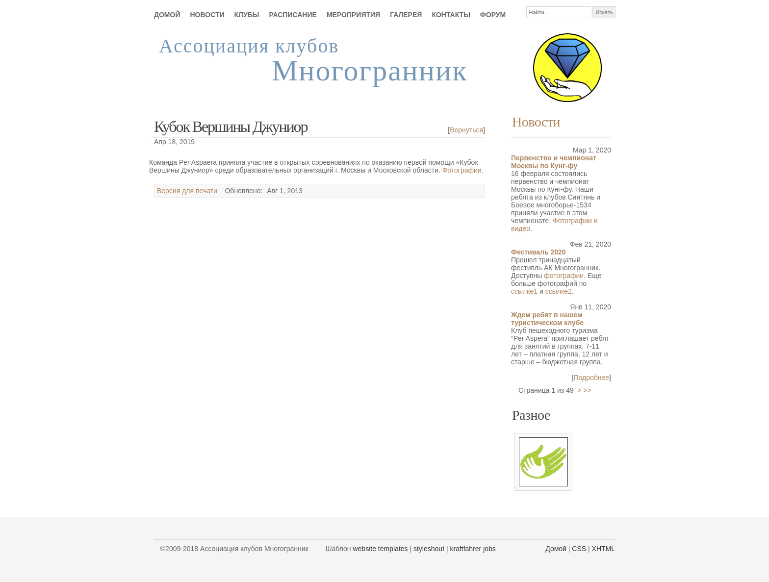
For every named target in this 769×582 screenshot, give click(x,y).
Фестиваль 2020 (538, 252)
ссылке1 (524, 291)
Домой (167, 15)
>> (587, 390)
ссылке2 (558, 291)
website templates (380, 549)
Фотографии (462, 170)
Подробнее (592, 377)
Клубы (246, 15)
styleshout (428, 549)
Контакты (451, 15)
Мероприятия (353, 15)
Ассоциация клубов (249, 46)
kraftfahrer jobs (472, 549)
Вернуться (466, 130)
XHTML (603, 549)
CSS (579, 549)
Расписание (293, 15)
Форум (493, 15)
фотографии (564, 275)
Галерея (406, 15)
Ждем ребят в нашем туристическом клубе (547, 319)
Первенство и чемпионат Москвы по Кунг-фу (553, 162)
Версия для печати (187, 191)
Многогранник (369, 70)
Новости (207, 15)
